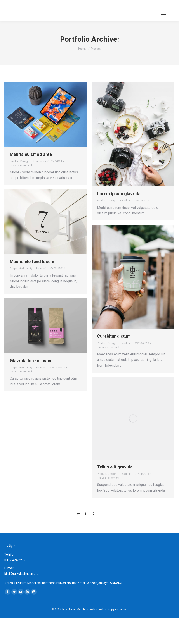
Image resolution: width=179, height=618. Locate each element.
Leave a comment (21, 165)
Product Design (19, 161)
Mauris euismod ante (31, 154)
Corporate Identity (21, 268)
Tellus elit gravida (115, 467)
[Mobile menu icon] (163, 14)
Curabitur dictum (114, 336)
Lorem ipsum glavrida (119, 193)
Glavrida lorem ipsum (31, 360)
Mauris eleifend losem (32, 261)
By (38, 161)
